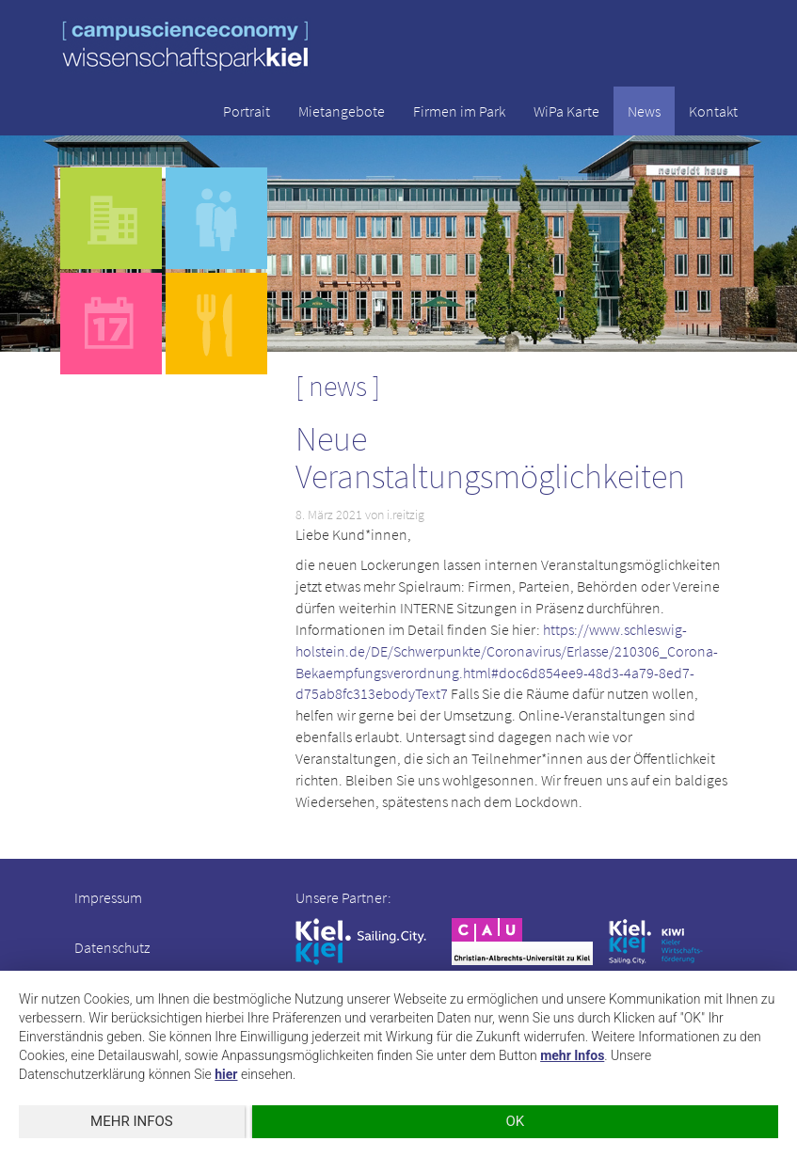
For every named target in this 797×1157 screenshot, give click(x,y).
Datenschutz (112, 947)
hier (226, 1074)
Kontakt (713, 111)
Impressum (108, 897)
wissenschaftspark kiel (185, 45)
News (644, 111)
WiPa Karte (566, 111)
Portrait (246, 111)
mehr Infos (572, 1055)
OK (515, 1121)
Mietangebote (341, 111)
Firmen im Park (459, 111)
